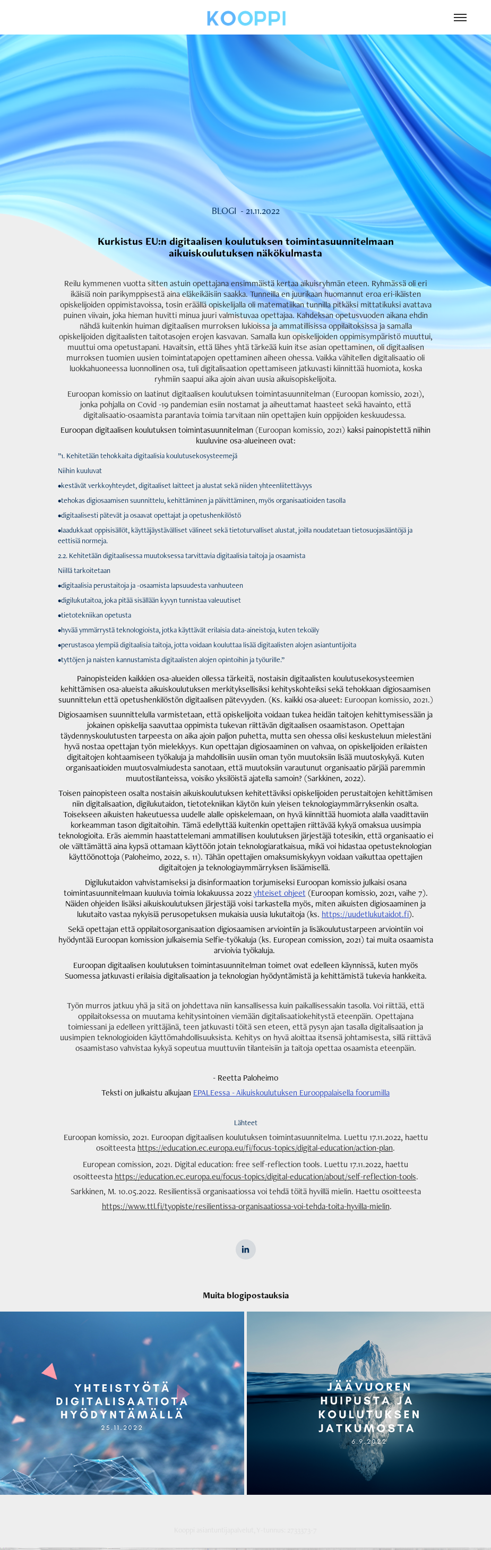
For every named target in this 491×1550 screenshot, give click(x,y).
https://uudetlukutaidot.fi (365, 914)
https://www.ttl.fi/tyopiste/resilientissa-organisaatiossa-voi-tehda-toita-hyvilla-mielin (246, 1206)
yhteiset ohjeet (280, 892)
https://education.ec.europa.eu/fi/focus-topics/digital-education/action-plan (265, 1147)
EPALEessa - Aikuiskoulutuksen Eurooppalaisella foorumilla (291, 1092)
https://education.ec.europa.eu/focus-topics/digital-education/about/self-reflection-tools (265, 1176)
